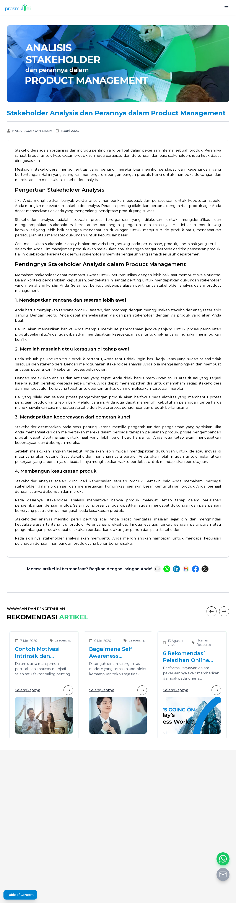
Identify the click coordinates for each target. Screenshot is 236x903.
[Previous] (211, 611)
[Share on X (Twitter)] (205, 569)
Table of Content (20, 895)
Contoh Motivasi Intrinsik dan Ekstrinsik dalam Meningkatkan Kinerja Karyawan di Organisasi (42, 652)
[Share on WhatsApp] (167, 569)
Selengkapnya (44, 690)
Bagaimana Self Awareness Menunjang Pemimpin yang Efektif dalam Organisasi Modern (115, 652)
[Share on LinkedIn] (176, 569)
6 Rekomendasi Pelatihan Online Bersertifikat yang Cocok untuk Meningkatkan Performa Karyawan (190, 657)
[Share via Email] (186, 569)
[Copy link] (157, 569)
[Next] (224, 611)
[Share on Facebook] (195, 569)
